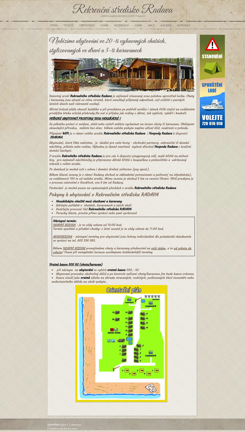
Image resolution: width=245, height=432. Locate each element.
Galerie (166, 25)
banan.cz (64, 425)
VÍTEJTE (68, 25)
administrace (76, 425)
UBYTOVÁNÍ (86, 25)
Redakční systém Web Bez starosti (63, 428)
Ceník (104, 25)
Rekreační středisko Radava (122, 10)
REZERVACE (121, 25)
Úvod (54, 25)
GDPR (138, 25)
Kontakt (184, 25)
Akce (151, 25)
